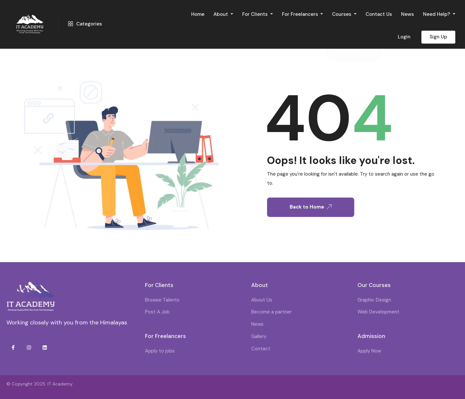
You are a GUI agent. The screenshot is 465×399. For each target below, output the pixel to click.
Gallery (258, 336)
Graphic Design (374, 300)
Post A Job (157, 312)
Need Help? (437, 14)
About (221, 14)
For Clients (255, 14)
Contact (260, 348)
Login (404, 37)
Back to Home (311, 207)
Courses (342, 14)
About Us (261, 300)
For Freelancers (300, 14)
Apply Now (369, 351)
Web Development (378, 312)
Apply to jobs (160, 351)
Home (197, 14)
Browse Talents (162, 300)
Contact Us (379, 14)
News (407, 14)
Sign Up (438, 37)
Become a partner (271, 312)
